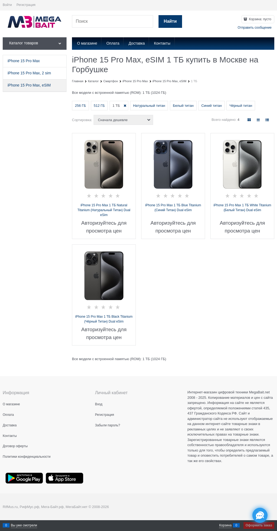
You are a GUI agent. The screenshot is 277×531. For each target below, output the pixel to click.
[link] (249, 120)
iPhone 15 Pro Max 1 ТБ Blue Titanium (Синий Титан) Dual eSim (173, 207)
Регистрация (26, 5)
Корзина (225, 525)
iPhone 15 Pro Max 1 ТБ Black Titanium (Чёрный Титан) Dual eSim (104, 319)
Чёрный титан (240, 106)
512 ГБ (99, 106)
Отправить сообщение (255, 27)
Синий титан (211, 106)
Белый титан (183, 106)
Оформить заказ (259, 525)
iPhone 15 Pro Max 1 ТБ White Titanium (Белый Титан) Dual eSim (242, 207)
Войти (7, 5)
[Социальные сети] (260, 515)
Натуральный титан (149, 106)
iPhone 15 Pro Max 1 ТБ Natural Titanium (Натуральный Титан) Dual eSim (103, 210)
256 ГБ (80, 106)
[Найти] (170, 21)
